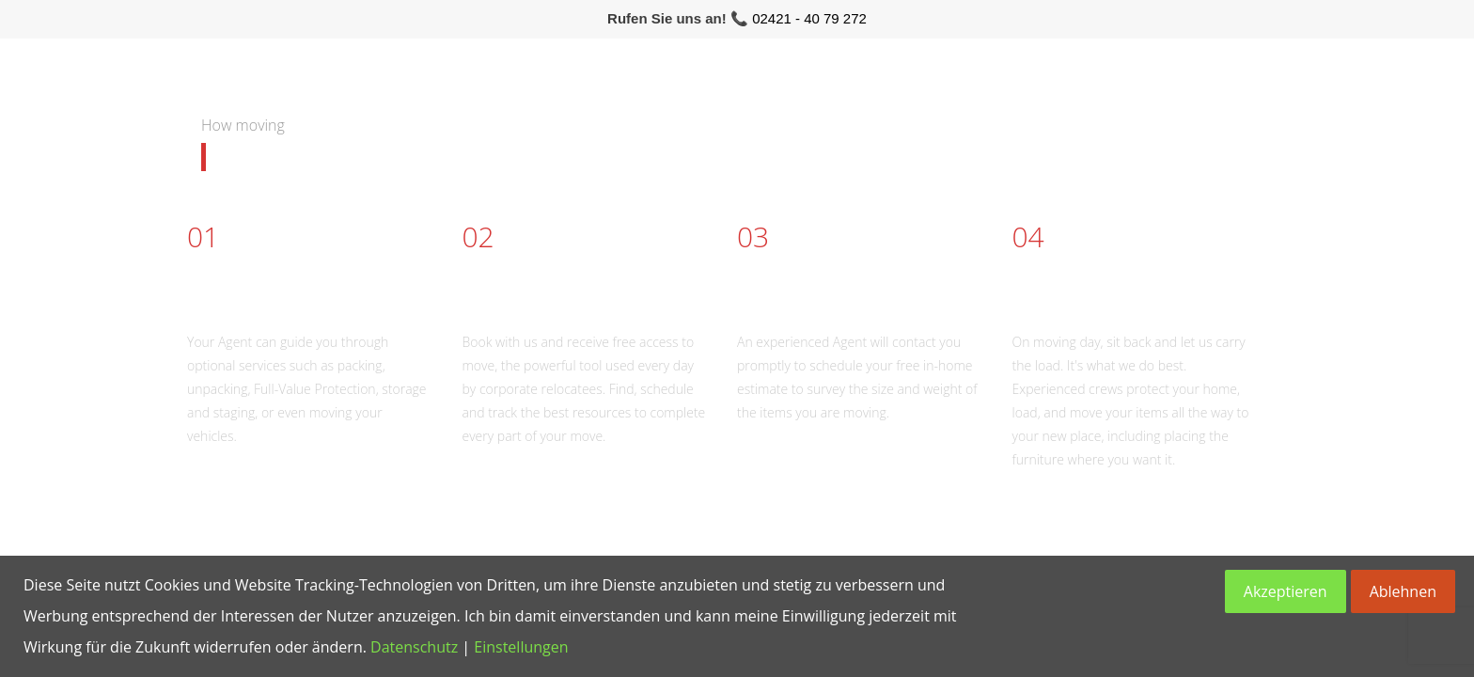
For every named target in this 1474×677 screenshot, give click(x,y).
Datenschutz (414, 647)
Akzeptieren (1285, 591)
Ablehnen (1403, 591)
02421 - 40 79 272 (809, 18)
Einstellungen (521, 647)
